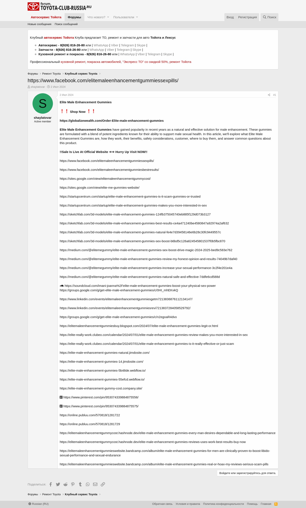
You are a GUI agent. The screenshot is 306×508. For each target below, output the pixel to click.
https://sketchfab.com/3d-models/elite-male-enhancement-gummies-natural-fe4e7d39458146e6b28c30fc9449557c (140, 232)
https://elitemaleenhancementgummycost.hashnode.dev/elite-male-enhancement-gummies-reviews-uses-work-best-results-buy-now (153, 442)
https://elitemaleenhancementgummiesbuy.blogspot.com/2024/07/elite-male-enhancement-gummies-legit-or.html (139, 326)
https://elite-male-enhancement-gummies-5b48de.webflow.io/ (103, 370)
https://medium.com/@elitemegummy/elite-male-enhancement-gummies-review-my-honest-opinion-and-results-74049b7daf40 (148, 259)
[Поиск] (269, 17)
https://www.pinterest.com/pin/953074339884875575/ (99, 406)
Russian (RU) (38, 503)
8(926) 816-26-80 (72, 45)
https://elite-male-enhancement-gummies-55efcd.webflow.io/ (102, 379)
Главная (266, 503)
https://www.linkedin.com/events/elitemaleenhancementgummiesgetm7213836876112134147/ (126, 299)
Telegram (128, 45)
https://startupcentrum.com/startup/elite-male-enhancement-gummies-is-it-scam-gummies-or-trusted (130, 196)
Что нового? (96, 17)
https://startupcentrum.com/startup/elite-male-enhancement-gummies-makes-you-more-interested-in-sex (133, 205)
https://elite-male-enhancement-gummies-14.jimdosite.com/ (101, 361)
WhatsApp (101, 45)
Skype (141, 45)
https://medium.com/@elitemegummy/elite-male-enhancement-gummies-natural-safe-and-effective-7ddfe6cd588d (140, 277)
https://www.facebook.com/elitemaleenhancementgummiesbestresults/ (109, 169)
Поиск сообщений (66, 24)
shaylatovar (38, 86)
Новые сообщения (39, 24)
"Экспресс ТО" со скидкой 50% (145, 62)
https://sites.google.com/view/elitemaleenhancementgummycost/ (105, 178)
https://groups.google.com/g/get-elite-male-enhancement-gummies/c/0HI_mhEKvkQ (119, 290)
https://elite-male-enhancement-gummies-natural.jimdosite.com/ (105, 352)
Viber (114, 45)
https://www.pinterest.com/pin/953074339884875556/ (99, 397)
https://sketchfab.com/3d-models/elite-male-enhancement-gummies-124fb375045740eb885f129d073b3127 (135, 214)
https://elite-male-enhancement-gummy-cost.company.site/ (101, 388)
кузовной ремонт (73, 62)
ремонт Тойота (180, 62)
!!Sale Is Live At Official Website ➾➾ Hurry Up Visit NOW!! (103, 152)
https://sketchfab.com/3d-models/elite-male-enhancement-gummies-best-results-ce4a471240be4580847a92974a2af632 (144, 223)
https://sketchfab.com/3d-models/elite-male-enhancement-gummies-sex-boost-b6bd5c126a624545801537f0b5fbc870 (142, 241)
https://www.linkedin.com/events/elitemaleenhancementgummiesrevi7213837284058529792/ (125, 308)
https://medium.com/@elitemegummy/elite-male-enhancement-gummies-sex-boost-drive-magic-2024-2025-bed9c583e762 (146, 250)
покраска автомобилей (104, 62)
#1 (274, 94)
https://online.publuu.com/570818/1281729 (90, 424)
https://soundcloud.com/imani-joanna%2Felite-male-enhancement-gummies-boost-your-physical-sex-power (138, 285)
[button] (108, 17)
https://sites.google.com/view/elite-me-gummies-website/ (99, 187)
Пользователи (123, 17)
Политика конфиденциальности (223, 503)
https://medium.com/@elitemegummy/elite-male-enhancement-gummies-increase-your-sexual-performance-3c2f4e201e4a (146, 268)
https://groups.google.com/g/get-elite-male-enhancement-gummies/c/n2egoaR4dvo (118, 317)
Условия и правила (188, 503)
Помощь (252, 503)
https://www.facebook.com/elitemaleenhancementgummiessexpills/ (107, 161)
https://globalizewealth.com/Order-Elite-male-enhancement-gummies (112, 120)
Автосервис (47, 45)
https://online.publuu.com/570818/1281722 (90, 415)
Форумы (74, 17)
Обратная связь (162, 503)
